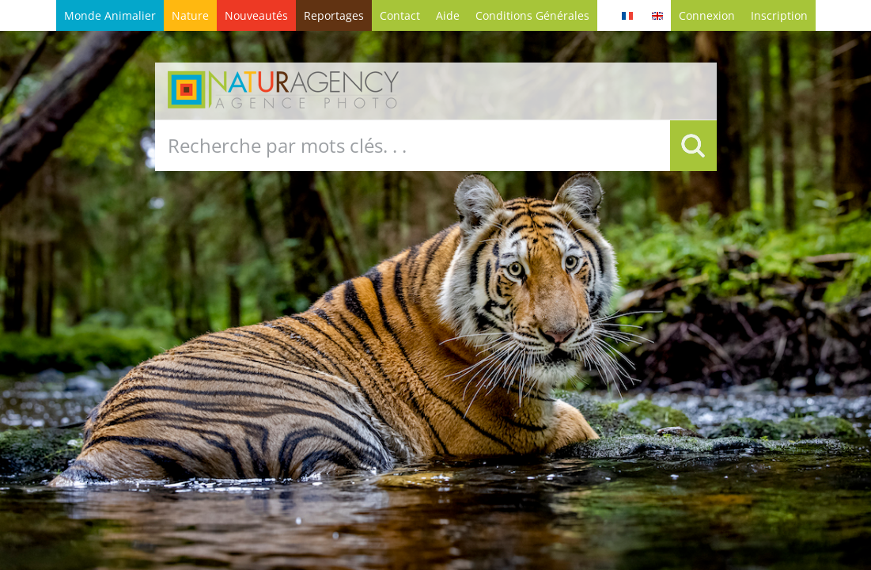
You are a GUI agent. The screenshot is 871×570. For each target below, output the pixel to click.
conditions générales (532, 15)
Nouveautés (256, 15)
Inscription (779, 15)
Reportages (334, 15)
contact (400, 15)
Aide (448, 15)
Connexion (707, 15)
